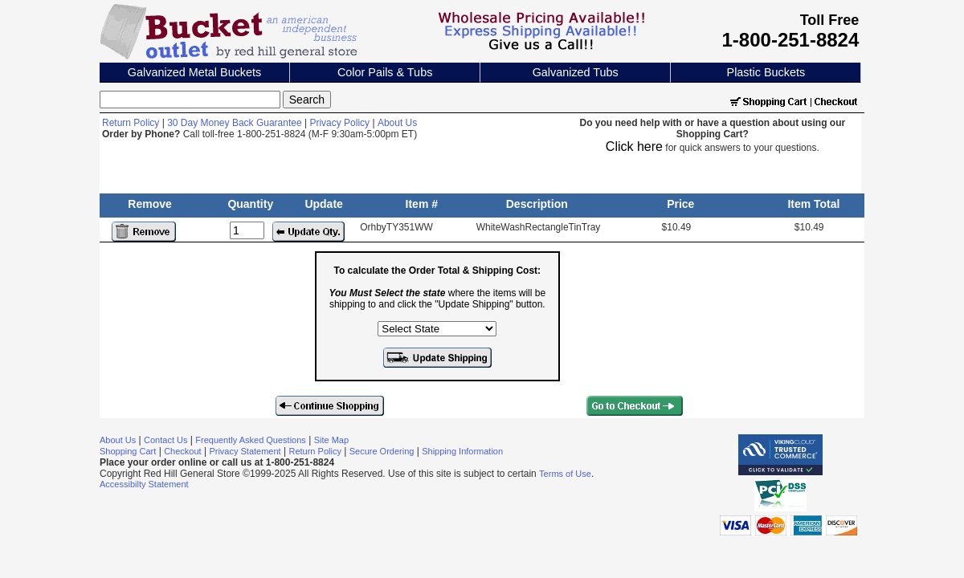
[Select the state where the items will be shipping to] (437, 328)
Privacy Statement (244, 451)
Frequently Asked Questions (250, 440)
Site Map (331, 440)
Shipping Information (462, 451)
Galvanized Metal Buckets (194, 72)
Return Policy (130, 122)
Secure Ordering (382, 451)
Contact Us (165, 440)
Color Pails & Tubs (384, 72)
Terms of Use (565, 473)
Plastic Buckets (766, 72)
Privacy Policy (339, 122)
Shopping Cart (128, 451)
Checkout (182, 451)
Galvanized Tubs (576, 72)
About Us (397, 122)
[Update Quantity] (247, 230)
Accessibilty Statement (144, 484)
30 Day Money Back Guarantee (234, 122)
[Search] (190, 99)
